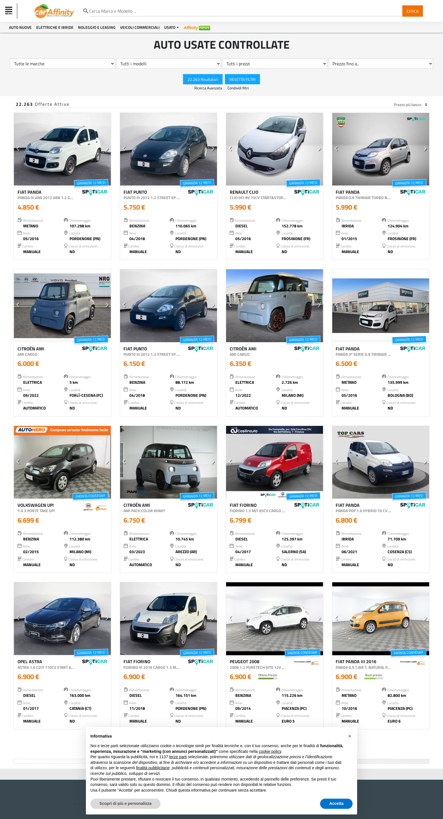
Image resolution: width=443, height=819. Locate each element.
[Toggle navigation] (9, 11)
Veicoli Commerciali (140, 27)
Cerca (412, 11)
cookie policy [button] (270, 751)
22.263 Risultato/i (203, 79)
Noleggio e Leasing (97, 27)
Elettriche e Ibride (54, 27)
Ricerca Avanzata (208, 87)
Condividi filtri (238, 87)
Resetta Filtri (242, 79)
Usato (169, 27)
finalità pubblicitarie (153, 768)
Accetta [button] (336, 803)
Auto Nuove (20, 27)
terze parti (178, 757)
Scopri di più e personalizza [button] (125, 803)
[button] (17, 149)
